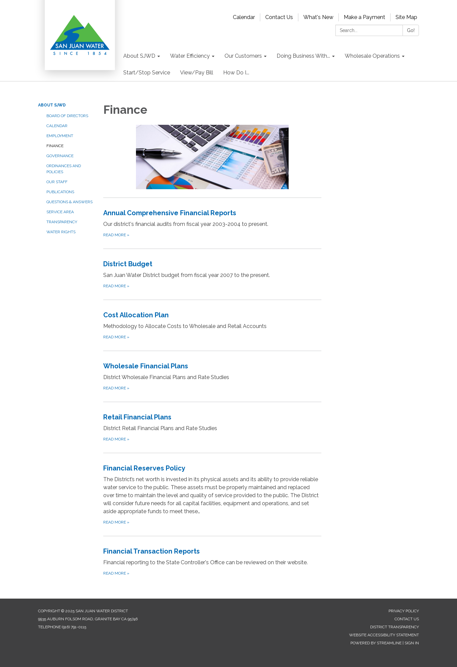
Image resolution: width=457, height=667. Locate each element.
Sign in (412, 643)
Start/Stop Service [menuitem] (146, 72)
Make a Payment (364, 17)
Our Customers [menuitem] (243, 56)
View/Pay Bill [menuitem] (196, 72)
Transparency (61, 222)
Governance (59, 155)
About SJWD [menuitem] (139, 56)
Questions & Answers (69, 202)
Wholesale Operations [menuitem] (372, 56)
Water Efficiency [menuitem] (190, 56)
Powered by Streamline (376, 643)
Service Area (60, 212)
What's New (318, 17)
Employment (59, 135)
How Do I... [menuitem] (236, 72)
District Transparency (394, 627)
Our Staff (56, 182)
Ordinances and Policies (63, 168)
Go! (411, 30)
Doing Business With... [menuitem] (303, 56)
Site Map (406, 17)
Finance (54, 145)
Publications (60, 192)
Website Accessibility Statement (384, 635)
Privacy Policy (404, 611)
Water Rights (60, 232)
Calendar (244, 17)
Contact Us (279, 17)
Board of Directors (67, 115)
